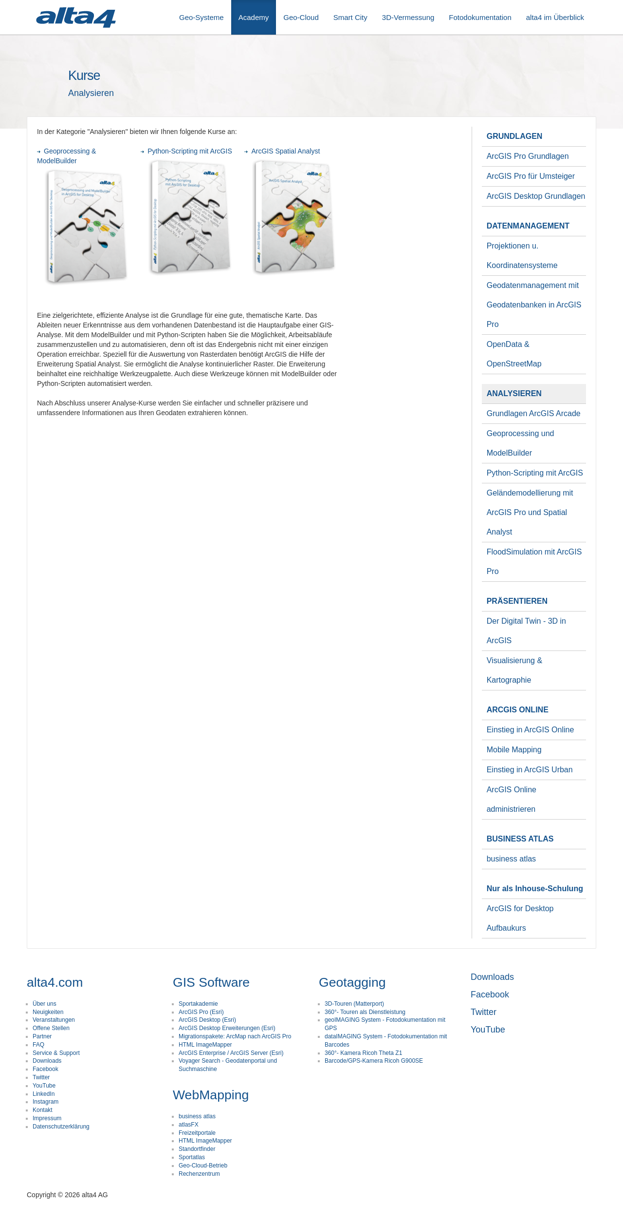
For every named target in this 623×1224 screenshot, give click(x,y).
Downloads (47, 1060)
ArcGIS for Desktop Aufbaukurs (520, 918)
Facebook (45, 1069)
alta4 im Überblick (555, 17)
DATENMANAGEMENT (528, 226)
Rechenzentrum (199, 1173)
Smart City (350, 17)
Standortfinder (197, 1149)
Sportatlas (192, 1157)
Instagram (45, 1101)
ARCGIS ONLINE (518, 710)
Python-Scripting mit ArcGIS (186, 151)
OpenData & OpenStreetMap (514, 354)
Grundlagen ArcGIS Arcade (534, 413)
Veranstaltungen (54, 1019)
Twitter (41, 1077)
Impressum (47, 1118)
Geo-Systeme (201, 17)
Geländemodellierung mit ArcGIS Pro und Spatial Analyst (530, 512)
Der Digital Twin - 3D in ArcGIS (526, 631)
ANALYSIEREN (514, 393)
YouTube (44, 1085)
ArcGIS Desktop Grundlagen (536, 196)
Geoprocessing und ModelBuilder (520, 443)
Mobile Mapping (514, 750)
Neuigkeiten (48, 1012)
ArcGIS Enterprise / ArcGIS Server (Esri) (231, 1053)
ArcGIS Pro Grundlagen (528, 156)
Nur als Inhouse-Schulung (535, 888)
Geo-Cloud (301, 17)
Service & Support (56, 1053)
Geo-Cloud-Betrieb (203, 1165)
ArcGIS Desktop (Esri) (207, 1019)
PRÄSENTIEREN (517, 601)
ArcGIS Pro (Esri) (201, 1012)
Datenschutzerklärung (61, 1126)
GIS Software (211, 982)
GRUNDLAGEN (515, 136)
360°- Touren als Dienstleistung (365, 1012)
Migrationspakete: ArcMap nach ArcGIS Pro (235, 1036)
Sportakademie (198, 1003)
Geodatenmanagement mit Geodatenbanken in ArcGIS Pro (534, 304)
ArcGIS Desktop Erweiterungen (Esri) (227, 1028)
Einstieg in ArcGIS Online (530, 730)
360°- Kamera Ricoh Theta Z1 (363, 1053)
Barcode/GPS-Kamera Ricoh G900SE (374, 1060)
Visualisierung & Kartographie (514, 670)
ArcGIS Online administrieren (511, 799)
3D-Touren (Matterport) (354, 1003)
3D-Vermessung (408, 17)
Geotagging (352, 982)
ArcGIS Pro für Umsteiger (531, 176)
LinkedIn (44, 1093)
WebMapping (211, 1095)
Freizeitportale (197, 1132)
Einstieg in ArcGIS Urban (530, 769)
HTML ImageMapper (205, 1044)
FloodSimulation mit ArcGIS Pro (534, 561)
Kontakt (43, 1110)
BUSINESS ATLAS (520, 839)
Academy (253, 17)
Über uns (44, 1003)
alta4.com (55, 982)
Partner (42, 1036)
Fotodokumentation (480, 17)
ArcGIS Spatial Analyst (282, 151)
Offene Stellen (51, 1028)
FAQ (38, 1044)
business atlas (511, 859)
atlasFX (189, 1124)
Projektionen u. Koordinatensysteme (522, 255)
